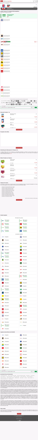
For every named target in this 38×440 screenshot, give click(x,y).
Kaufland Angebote (28, 394)
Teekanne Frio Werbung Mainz (29, 395)
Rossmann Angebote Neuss (3, 395)
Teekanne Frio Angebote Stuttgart (16, 395)
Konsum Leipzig (3, 411)
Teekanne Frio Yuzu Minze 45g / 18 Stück (7, 215)
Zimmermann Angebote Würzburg (9, 395)
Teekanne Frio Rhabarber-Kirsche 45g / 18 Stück (8, 212)
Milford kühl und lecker (14, 416)
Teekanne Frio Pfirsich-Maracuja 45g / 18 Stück (7, 211)
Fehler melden (19, 432)
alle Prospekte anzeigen (19, 147)
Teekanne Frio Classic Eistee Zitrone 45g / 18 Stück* (8, 206)
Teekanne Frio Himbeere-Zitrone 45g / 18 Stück (7, 208)
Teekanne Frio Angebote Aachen (23, 395)
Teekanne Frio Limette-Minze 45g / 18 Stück (7, 210)
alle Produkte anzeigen (19, 129)
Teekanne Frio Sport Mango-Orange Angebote (21, 394)
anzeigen (11, 153)
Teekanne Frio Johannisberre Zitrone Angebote (12, 394)
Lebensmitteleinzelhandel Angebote (4, 394)
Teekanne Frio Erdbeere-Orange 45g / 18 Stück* (7, 207)
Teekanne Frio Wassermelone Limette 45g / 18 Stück (8, 214)
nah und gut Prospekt (32, 394)
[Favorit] (36, 4)
